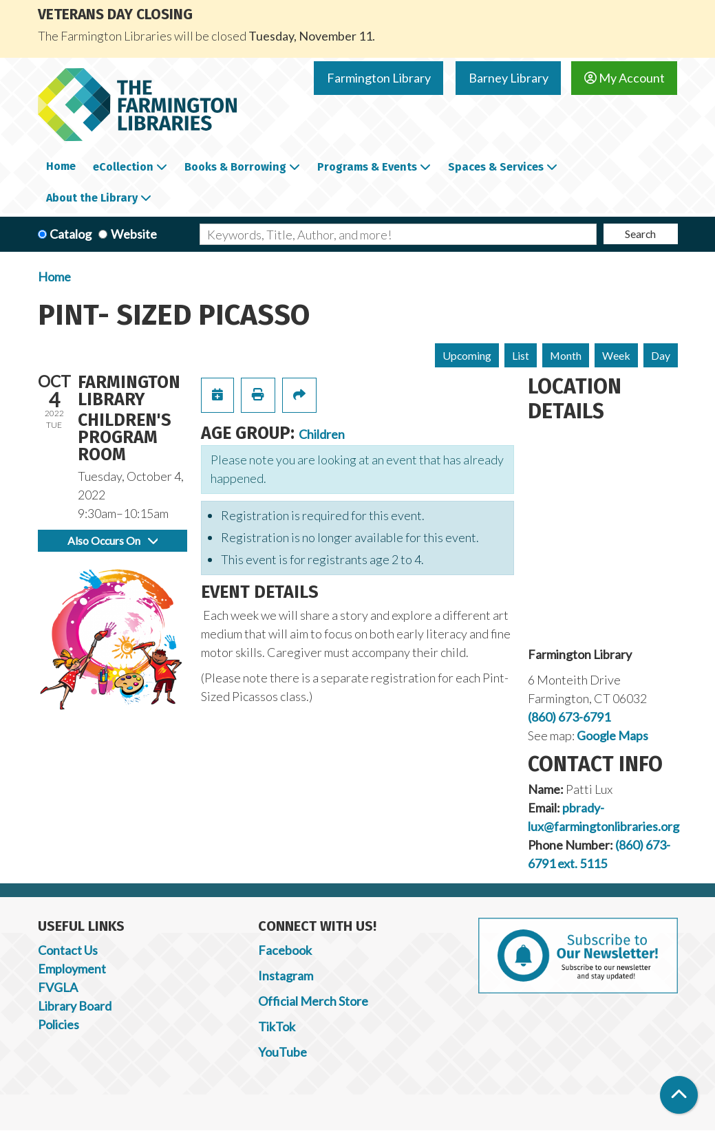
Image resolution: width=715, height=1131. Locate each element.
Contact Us (68, 950)
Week (616, 355)
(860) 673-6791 (569, 716)
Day (660, 355)
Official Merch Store (313, 1001)
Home (54, 276)
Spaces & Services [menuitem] (496, 166)
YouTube (282, 1051)
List (520, 355)
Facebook (285, 950)
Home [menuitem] (61, 166)
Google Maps (612, 735)
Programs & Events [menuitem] (367, 166)
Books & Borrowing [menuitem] (235, 166)
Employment (72, 968)
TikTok (276, 1026)
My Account (624, 77)
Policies (58, 1024)
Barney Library (508, 77)
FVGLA (58, 987)
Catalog (71, 233)
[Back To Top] (679, 1095)
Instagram (285, 975)
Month (565, 355)
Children (322, 434)
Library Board (74, 1005)
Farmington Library (379, 77)
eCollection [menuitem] (123, 166)
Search (640, 233)
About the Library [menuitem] (92, 197)
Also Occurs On (112, 540)
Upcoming (466, 355)
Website (134, 233)
